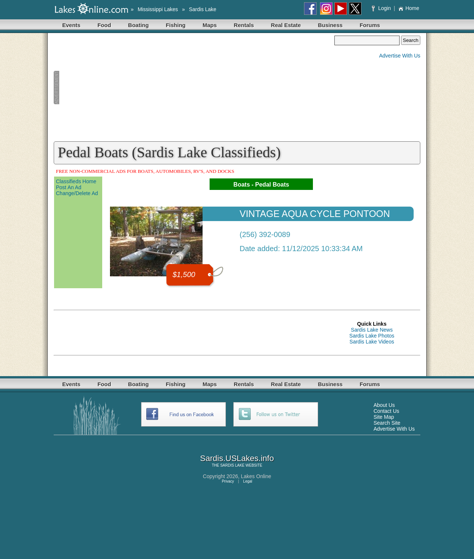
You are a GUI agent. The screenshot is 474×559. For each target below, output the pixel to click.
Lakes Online (256, 476)
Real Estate (286, 25)
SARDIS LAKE (232, 465)
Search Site (387, 423)
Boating (138, 25)
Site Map (384, 417)
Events (71, 25)
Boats (241, 184)
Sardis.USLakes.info (237, 458)
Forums (370, 25)
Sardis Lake (202, 9)
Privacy (228, 481)
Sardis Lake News (372, 330)
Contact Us (386, 411)
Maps (210, 25)
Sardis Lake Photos (371, 336)
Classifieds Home (76, 181)
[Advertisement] (194, 87)
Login (382, 8)
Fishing (176, 25)
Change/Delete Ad (77, 193)
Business (330, 25)
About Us (384, 405)
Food (104, 25)
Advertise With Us (399, 56)
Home (408, 8)
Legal (247, 481)
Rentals (244, 25)
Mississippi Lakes (158, 9)
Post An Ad (68, 187)
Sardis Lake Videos (372, 342)
